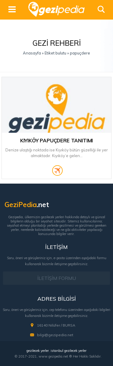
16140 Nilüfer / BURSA (56, 325)
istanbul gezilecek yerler (68, 351)
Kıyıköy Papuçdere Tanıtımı (56, 140)
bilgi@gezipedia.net (55, 335)
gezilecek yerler (38, 351)
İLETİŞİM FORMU (56, 278)
